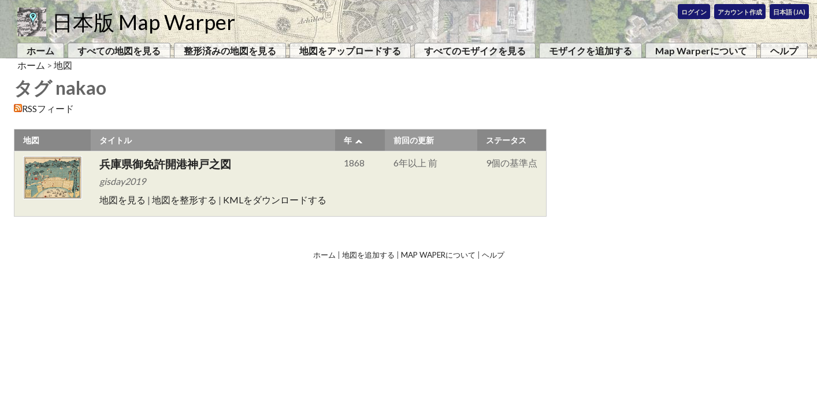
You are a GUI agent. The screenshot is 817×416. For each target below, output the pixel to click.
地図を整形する (184, 199)
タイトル (115, 140)
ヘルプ (784, 50)
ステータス (506, 140)
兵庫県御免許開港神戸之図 (165, 163)
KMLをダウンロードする (274, 199)
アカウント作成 (740, 12)
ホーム (40, 50)
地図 (63, 65)
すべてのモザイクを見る (475, 50)
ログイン (694, 12)
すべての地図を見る (119, 50)
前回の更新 (413, 140)
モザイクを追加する (590, 50)
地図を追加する (368, 254)
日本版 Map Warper (143, 22)
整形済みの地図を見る (230, 50)
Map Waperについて (438, 254)
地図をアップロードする (350, 50)
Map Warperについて (701, 50)
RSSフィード (48, 108)
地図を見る (122, 199)
